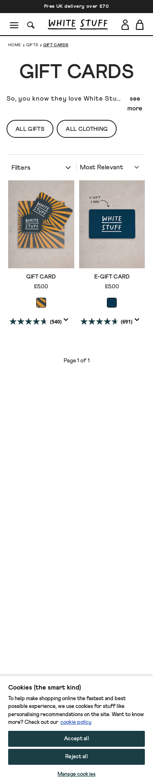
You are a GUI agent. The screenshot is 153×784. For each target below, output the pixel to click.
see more (134, 103)
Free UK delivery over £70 (76, 6)
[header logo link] (78, 24)
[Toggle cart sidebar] (140, 24)
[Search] (31, 24)
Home (14, 45)
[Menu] (14, 24)
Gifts (32, 45)
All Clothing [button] (87, 129)
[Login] (125, 23)
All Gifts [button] (30, 129)
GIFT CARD (41, 277)
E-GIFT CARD (112, 277)
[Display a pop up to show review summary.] (68, 322)
